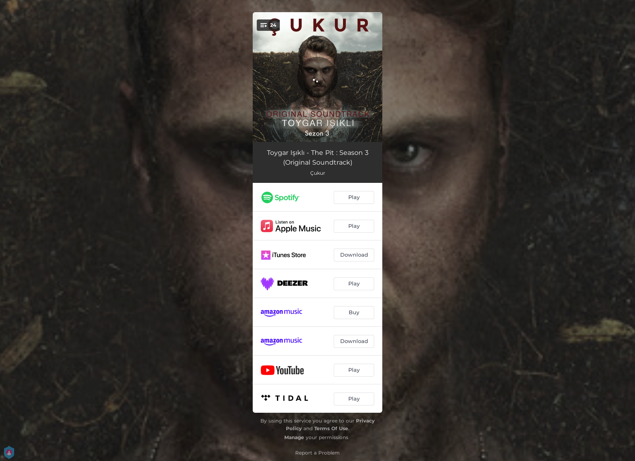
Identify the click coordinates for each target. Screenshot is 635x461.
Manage (294, 437)
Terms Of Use (331, 428)
